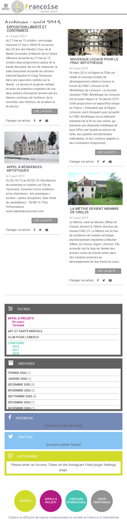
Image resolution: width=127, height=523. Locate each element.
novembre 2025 (19, 390)
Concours (16, 343)
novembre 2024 (19, 408)
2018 (15, 353)
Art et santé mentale (25, 331)
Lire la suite (44, 111)
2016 (15, 346)
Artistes (25, 501)
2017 (15, 350)
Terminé (18, 325)
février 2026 (17, 373)
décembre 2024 (19, 402)
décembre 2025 (19, 384)
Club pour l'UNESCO (23, 337)
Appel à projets (21, 318)
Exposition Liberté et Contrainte (27, 28)
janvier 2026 (17, 378)
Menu (6, 7)
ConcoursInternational (76, 501)
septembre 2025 (20, 396)
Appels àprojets (51, 501)
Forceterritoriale (102, 501)
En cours (18, 322)
